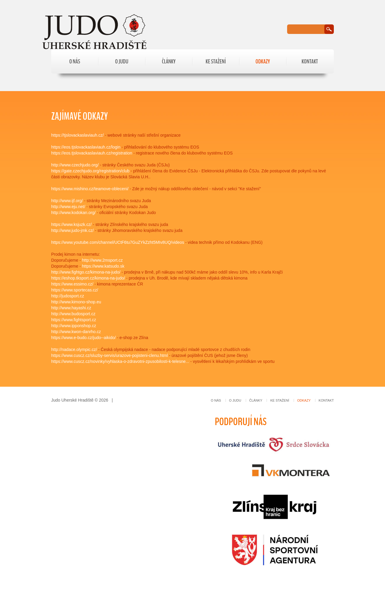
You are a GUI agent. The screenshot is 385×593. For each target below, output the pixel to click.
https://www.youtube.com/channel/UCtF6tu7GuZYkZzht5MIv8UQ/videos (117, 242)
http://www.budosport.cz (73, 313)
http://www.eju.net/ (68, 206)
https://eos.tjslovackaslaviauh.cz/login (85, 147)
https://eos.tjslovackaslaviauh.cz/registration (91, 153)
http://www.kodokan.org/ (73, 212)
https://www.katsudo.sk (103, 266)
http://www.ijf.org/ (67, 200)
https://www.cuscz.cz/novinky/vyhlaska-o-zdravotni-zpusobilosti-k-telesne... (120, 361)
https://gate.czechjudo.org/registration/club (90, 170)
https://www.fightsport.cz (73, 319)
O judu (122, 61)
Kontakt (309, 61)
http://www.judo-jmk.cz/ (72, 230)
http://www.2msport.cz (102, 260)
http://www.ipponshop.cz (73, 325)
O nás (74, 61)
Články (169, 61)
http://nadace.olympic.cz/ (74, 349)
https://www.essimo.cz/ (72, 284)
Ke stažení (216, 61)
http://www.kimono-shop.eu (76, 301)
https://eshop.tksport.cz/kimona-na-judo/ (88, 278)
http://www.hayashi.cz (71, 307)
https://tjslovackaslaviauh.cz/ (77, 135)
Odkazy (263, 61)
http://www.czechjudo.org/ (75, 165)
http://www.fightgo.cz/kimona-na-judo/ (85, 272)
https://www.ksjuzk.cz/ (71, 224)
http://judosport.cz (67, 296)
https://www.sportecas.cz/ (74, 290)
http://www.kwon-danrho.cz (76, 331)
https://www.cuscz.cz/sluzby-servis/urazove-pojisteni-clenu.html (109, 355)
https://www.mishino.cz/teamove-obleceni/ (90, 188)
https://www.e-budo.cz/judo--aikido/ (83, 337)
